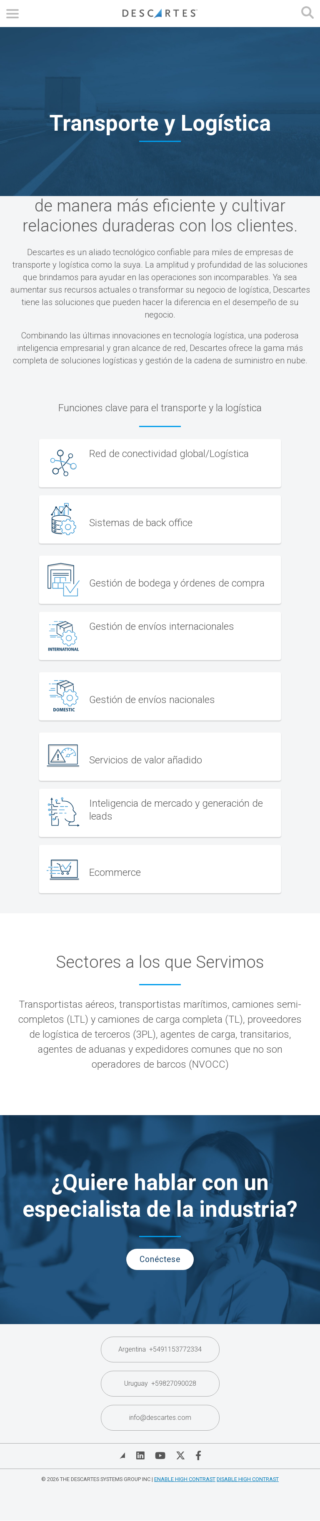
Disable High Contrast (248, 1479)
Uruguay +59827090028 (160, 1383)
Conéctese (160, 1259)
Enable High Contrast (184, 1479)
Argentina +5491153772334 (160, 1349)
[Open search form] (307, 13)
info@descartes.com (160, 1418)
